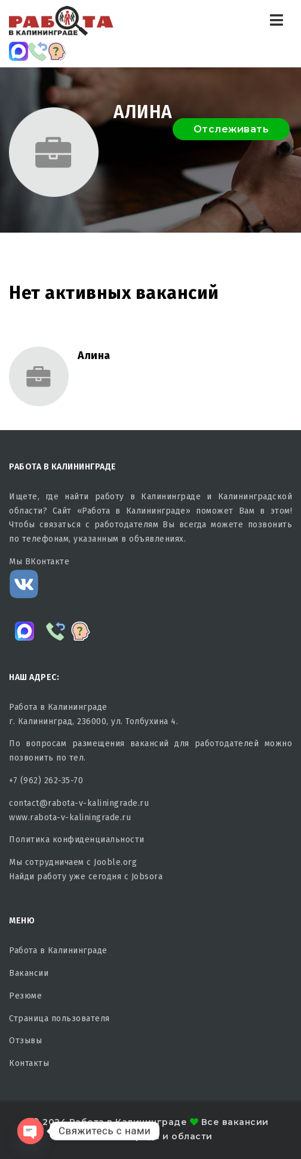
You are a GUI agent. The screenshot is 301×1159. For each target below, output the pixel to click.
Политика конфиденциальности (77, 840)
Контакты (29, 1063)
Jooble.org (115, 862)
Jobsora (147, 876)
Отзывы (25, 1041)
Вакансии (28, 973)
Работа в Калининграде (58, 950)
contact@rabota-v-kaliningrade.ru (79, 803)
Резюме (25, 996)
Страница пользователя (59, 1018)
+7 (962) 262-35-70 (46, 780)
